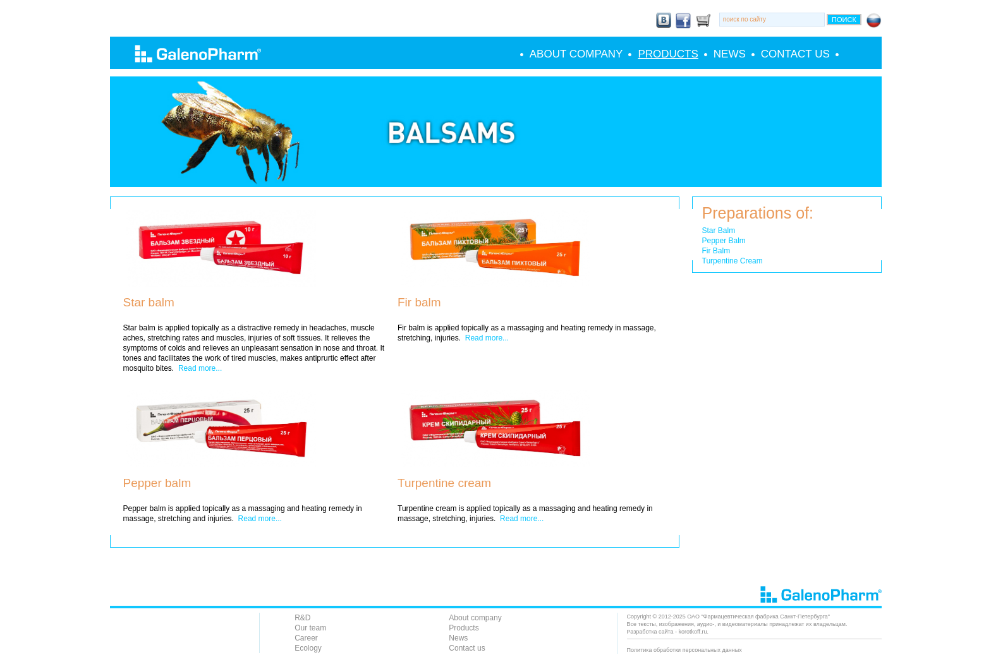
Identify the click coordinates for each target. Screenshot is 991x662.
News (730, 54)
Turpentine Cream (732, 260)
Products (668, 54)
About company (576, 54)
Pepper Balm (724, 240)
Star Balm (719, 230)
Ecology (308, 648)
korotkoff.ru (693, 632)
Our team (310, 627)
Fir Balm (716, 250)
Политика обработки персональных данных (684, 650)
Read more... (200, 368)
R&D (302, 617)
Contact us (795, 54)
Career (306, 638)
